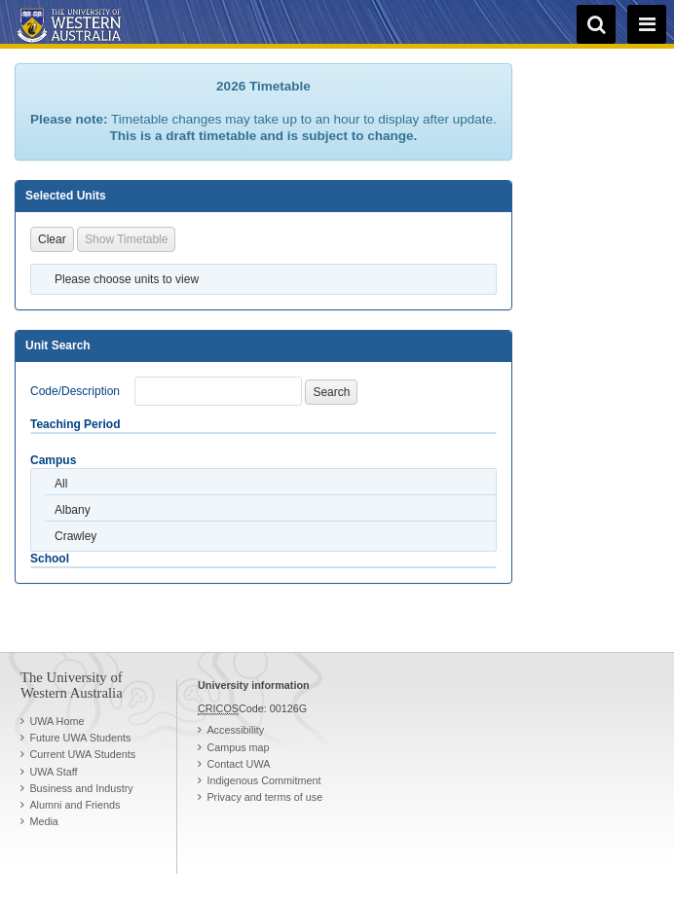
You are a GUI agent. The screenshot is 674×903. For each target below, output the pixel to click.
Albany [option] (73, 510)
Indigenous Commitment (263, 780)
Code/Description (75, 391)
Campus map (237, 747)
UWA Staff (53, 771)
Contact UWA (238, 764)
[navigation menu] (646, 24)
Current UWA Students (82, 754)
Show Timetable (126, 239)
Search (331, 392)
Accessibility (235, 730)
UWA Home (56, 721)
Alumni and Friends (74, 805)
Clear (52, 239)
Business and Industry (80, 788)
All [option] (61, 483)
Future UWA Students (80, 737)
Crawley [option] (75, 536)
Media (43, 821)
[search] (596, 24)
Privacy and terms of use (264, 797)
